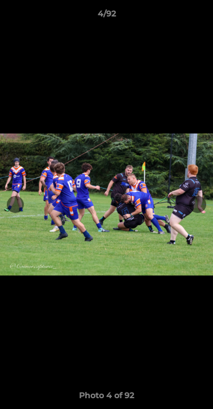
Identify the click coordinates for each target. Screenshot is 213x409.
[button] (199, 16)
